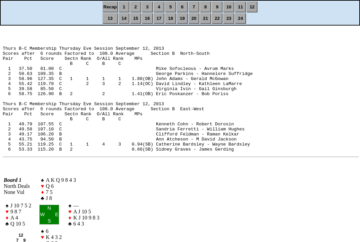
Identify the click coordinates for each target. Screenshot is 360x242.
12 (252, 6)
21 (205, 18)
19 (182, 18)
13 (110, 18)
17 (158, 18)
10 (228, 6)
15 (135, 18)
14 (123, 18)
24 (240, 18)
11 (240, 6)
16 (147, 18)
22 (217, 18)
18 (170, 18)
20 (193, 18)
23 (228, 18)
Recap (110, 6)
